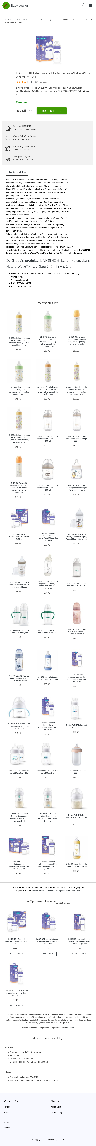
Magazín (55, 1101)
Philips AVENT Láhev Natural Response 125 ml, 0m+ (76, 817)
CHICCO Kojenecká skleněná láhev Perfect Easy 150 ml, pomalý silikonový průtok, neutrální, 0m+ (48, 341)
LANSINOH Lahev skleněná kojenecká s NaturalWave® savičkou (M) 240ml (79, 941)
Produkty (13, 20)
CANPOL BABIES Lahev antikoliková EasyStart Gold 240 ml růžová (77, 631)
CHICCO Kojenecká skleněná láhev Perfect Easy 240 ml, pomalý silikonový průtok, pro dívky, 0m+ (19, 487)
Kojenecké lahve (54, 20)
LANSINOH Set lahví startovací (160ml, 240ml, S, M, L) (19, 536)
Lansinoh (70, 1028)
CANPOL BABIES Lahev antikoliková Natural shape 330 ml (76, 438)
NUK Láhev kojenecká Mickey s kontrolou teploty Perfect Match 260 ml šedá (77, 536)
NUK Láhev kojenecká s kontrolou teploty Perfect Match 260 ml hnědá (19, 584)
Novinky (7, 1107)
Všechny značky (11, 1101)
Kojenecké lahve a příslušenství (36, 20)
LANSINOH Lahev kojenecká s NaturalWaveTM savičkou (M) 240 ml (16, 993)
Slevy (6, 1112)
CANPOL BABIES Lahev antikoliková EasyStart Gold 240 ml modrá (19, 678)
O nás (6, 1122)
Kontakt (7, 1128)
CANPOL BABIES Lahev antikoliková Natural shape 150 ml (48, 487)
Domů (7, 20)
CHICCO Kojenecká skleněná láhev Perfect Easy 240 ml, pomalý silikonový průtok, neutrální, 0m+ (77, 341)
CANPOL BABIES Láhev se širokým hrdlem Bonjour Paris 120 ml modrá (76, 487)
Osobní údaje (57, 1112)
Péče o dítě (21, 20)
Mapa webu (56, 1107)
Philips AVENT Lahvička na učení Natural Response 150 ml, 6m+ (19, 726)
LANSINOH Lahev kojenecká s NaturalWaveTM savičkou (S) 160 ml (48, 941)
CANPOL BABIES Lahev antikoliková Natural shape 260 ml (48, 438)
